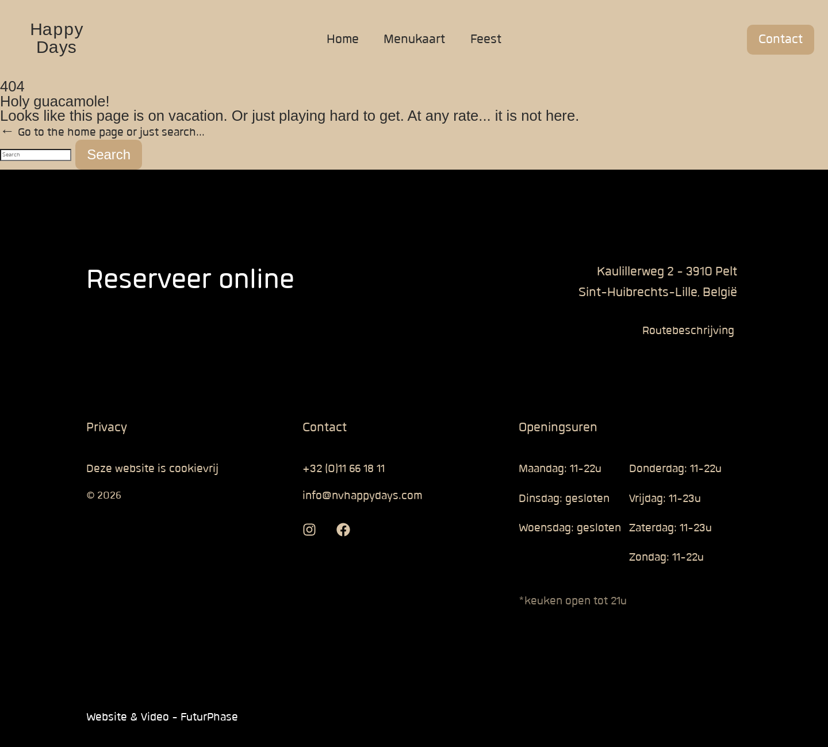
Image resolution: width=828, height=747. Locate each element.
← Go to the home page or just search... (102, 132)
